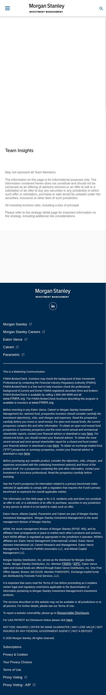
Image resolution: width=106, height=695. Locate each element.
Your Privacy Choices (18, 662)
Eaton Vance (13, 339)
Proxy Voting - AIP (17, 685)
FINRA (66, 563)
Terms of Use (12, 669)
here (90, 433)
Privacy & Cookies (15, 654)
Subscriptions (12, 647)
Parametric (11, 355)
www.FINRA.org (42, 402)
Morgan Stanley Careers (21, 332)
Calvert (8, 347)
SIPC (76, 563)
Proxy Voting (12, 677)
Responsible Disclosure (73, 613)
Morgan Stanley (15, 324)
